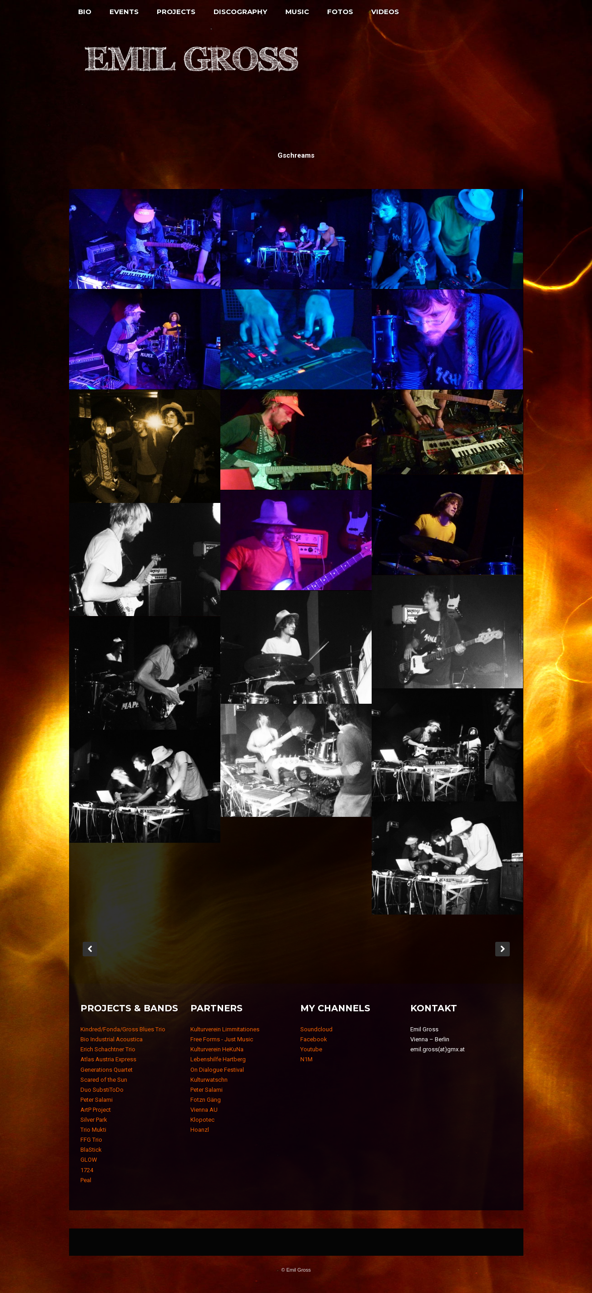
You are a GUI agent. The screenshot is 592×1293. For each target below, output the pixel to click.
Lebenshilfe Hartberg (218, 1059)
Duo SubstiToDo (102, 1089)
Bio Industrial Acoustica (111, 1039)
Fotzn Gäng (205, 1099)
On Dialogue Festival (217, 1069)
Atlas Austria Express (108, 1059)
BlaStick (91, 1149)
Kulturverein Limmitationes (224, 1029)
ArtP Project (95, 1109)
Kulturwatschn (209, 1079)
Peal (85, 1180)
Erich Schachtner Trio (107, 1049)
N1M (306, 1059)
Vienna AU (204, 1109)
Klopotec (202, 1119)
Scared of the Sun (103, 1079)
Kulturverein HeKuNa (217, 1049)
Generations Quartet (106, 1069)
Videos (385, 11)
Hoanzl (199, 1129)
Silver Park (93, 1119)
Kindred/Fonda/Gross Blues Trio (122, 1029)
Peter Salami (96, 1099)
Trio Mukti (93, 1129)
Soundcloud (316, 1029)
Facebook (313, 1039)
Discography (240, 11)
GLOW (88, 1159)
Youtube (311, 1049)
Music (297, 11)
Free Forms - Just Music (221, 1039)
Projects (176, 11)
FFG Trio (91, 1139)
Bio (84, 11)
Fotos (340, 11)
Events (124, 11)
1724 (86, 1170)
